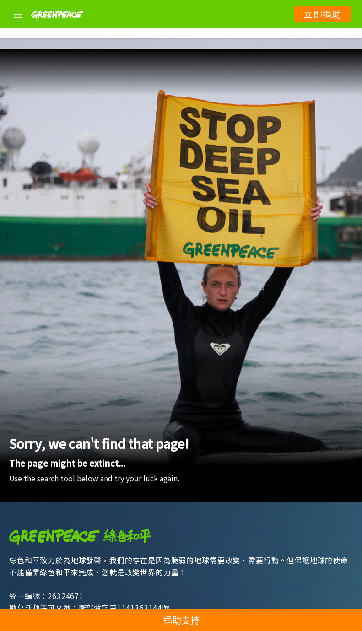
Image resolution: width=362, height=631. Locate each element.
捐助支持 (181, 619)
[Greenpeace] (57, 25)
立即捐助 (322, 14)
